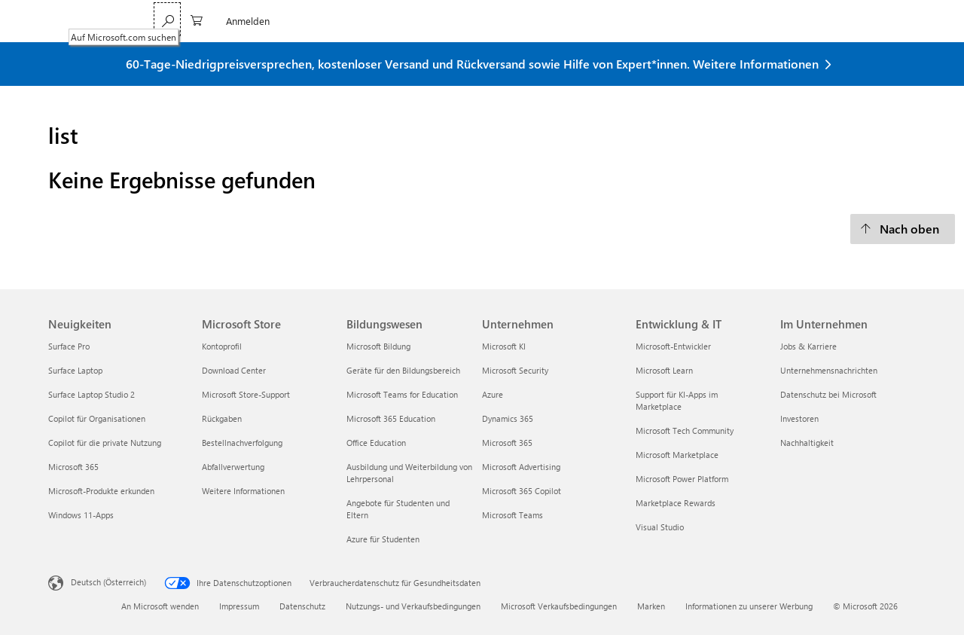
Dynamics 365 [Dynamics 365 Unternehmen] (507, 418)
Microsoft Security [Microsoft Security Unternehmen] (515, 370)
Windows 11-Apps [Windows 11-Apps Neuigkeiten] (81, 515)
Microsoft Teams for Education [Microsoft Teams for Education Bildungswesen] (402, 394)
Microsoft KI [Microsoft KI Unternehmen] (504, 346)
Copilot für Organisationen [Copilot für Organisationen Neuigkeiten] (96, 418)
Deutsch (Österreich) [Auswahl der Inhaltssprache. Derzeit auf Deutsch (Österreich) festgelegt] (108, 581)
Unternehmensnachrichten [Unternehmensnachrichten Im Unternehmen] (828, 370)
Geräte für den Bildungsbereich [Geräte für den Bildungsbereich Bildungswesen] (403, 370)
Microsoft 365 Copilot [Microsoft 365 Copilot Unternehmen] (521, 490)
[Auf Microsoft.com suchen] (809, 19)
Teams (251, 20)
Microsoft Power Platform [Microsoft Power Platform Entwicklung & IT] (682, 478)
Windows (351, 20)
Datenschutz (302, 606)
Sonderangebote (512, 20)
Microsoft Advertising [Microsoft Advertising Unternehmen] (521, 466)
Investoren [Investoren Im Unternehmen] (799, 418)
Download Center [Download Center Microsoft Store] (234, 370)
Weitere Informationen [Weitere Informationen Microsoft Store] (243, 490)
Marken (651, 606)
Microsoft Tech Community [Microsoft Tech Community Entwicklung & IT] (685, 430)
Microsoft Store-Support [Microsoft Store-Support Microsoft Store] (246, 394)
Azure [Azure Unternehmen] (492, 394)
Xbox (447, 20)
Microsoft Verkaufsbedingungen (559, 606)
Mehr (580, 20)
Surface (403, 20)
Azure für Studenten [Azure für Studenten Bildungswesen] (382, 539)
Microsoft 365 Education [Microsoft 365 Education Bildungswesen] (390, 418)
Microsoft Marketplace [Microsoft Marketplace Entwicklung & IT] (677, 454)
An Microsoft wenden (160, 606)
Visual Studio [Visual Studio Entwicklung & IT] (660, 527)
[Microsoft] (99, 21)
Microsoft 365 (190, 20)
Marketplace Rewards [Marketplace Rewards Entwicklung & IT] (675, 502)
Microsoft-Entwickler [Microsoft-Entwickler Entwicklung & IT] (673, 346)
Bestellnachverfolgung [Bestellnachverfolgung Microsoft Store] (242, 442)
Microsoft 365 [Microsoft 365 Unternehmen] (507, 442)
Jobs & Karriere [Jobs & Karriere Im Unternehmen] (808, 346)
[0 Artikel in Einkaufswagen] (839, 19)
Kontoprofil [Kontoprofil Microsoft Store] (222, 346)
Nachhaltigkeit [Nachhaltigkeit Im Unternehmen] (807, 442)
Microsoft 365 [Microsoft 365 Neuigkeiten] (73, 466)
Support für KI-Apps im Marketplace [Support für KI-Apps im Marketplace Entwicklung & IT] (677, 400)
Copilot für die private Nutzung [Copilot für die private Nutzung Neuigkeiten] (104, 442)
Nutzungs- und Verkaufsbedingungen (413, 606)
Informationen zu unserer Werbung (749, 606)
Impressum (239, 606)
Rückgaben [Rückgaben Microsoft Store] (222, 418)
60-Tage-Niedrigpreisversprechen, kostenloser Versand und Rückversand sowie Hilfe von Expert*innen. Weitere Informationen (472, 64)
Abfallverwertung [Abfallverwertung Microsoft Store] (233, 466)
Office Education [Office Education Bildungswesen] (376, 442)
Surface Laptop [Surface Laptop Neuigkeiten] (75, 370)
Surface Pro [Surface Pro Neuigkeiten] (69, 346)
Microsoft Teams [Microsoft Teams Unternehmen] (512, 515)
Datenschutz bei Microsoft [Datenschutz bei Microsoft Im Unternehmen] (828, 394)
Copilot (298, 20)
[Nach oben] (902, 229)
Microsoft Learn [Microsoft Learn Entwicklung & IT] (664, 370)
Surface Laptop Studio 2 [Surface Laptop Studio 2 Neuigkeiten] (91, 394)
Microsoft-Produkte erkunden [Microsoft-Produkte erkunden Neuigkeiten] (101, 490)
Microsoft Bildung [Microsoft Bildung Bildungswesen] (378, 346)
